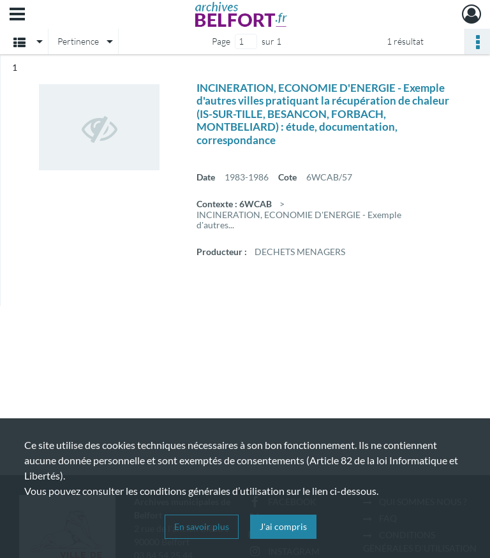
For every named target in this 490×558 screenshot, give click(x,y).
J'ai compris (283, 526)
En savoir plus (201, 526)
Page (221, 41)
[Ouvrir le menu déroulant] (17, 15)
